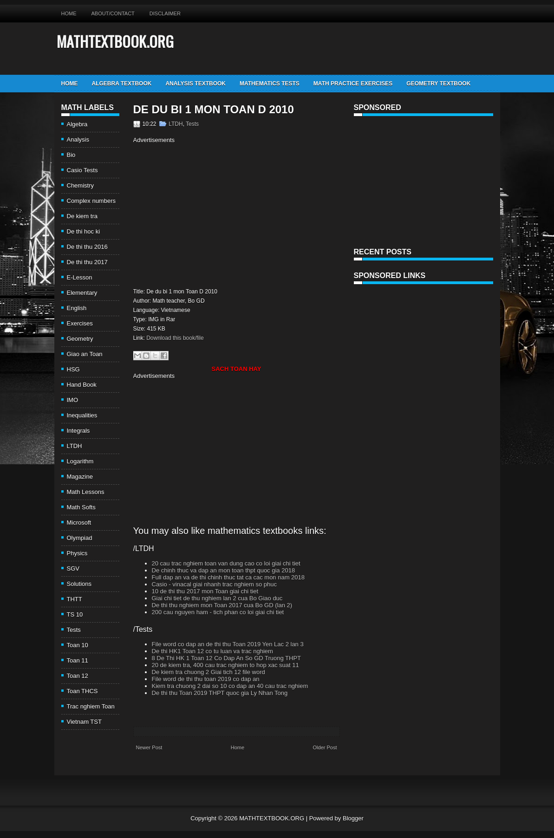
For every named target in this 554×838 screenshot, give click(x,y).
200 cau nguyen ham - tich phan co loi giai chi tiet (218, 612)
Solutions (79, 583)
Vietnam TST (84, 721)
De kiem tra (82, 216)
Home (69, 13)
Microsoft (79, 522)
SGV (73, 568)
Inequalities (82, 415)
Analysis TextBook (195, 83)
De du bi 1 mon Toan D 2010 (213, 109)
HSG (73, 369)
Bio (71, 154)
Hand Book (82, 384)
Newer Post (149, 747)
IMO (72, 399)
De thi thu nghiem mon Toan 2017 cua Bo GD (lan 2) (222, 605)
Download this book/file (174, 338)
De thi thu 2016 (87, 246)
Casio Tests (82, 170)
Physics (77, 553)
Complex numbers (91, 200)
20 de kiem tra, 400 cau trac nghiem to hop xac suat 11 (225, 665)
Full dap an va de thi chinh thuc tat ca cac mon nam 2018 (228, 577)
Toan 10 (77, 645)
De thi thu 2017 (87, 262)
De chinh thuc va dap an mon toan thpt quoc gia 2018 (223, 570)
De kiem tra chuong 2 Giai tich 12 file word (208, 672)
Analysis (78, 139)
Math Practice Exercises (352, 83)
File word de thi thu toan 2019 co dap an (206, 679)
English (77, 308)
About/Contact (113, 13)
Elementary (82, 292)
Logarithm (80, 461)
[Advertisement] (211, 214)
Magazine (80, 476)
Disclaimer (165, 13)
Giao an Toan (85, 354)
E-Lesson (79, 277)
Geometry (80, 338)
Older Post (325, 747)
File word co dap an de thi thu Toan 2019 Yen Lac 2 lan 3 (228, 644)
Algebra (77, 124)
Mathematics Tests (270, 83)
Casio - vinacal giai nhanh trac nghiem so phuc (214, 584)
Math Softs (81, 507)
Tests (74, 629)
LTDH (74, 445)
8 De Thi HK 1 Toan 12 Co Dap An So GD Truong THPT (226, 658)
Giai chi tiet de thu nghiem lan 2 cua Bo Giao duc (217, 598)
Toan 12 (77, 675)
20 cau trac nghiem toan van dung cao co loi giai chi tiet (226, 563)
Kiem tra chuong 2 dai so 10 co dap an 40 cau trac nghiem (230, 685)
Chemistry (80, 185)
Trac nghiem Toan (91, 706)
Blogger (353, 818)
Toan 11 (77, 660)
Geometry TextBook (438, 83)
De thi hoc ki (83, 231)
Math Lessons (85, 491)
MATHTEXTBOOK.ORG (115, 41)
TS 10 (75, 614)
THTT (74, 599)
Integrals (78, 430)
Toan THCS (82, 691)
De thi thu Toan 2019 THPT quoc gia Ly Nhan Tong (220, 692)
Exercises (80, 323)
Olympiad (79, 537)
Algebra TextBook (122, 83)
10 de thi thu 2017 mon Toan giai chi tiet (205, 591)
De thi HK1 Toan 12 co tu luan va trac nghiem (212, 651)
